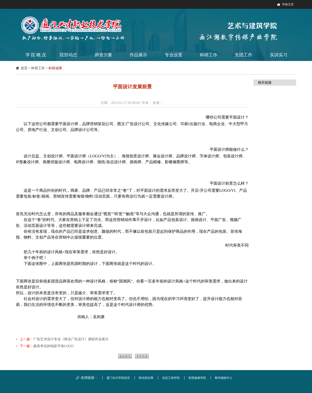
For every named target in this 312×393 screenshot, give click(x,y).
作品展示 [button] (138, 54)
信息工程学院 (171, 378)
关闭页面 (142, 356)
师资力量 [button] (103, 54)
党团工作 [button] (243, 54)
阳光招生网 (146, 378)
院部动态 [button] (68, 54)
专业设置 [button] (173, 54)
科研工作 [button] (208, 54)
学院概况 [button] (36, 54)
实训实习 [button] (278, 54)
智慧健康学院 (197, 378)
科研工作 (38, 68)
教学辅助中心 (223, 378)
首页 (24, 68)
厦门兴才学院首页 (118, 378)
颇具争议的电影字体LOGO (53, 346)
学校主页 (288, 4)
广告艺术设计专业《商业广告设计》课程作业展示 (70, 339)
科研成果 (55, 68)
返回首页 (125, 356)
